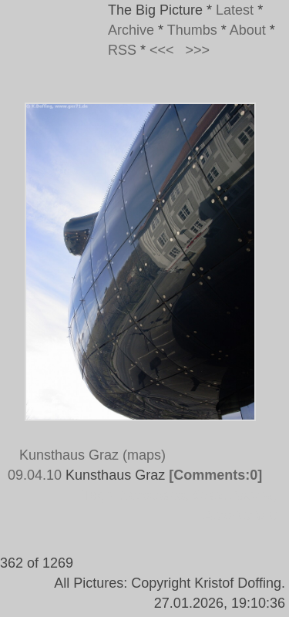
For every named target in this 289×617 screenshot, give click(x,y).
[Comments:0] (215, 475)
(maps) (144, 455)
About (248, 30)
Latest (235, 10)
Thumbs (192, 30)
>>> (198, 50)
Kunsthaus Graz (69, 455)
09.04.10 (35, 475)
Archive (131, 30)
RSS (122, 50)
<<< (162, 50)
